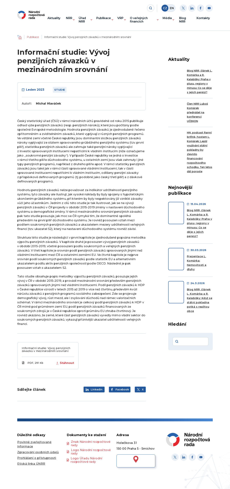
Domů (19, 37)
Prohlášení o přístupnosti (36, 458)
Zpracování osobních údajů (38, 452)
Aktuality (53, 18)
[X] (175, 457)
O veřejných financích (139, 19)
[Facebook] (200, 8)
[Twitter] (183, 8)
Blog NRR (182, 19)
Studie (59, 89)
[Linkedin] (192, 8)
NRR (69, 18)
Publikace (103, 18)
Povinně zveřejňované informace (34, 444)
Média (167, 18)
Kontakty (203, 18)
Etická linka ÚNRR (31, 463)
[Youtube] (209, 8)
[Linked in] (183, 457)
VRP (120, 18)
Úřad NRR (82, 19)
